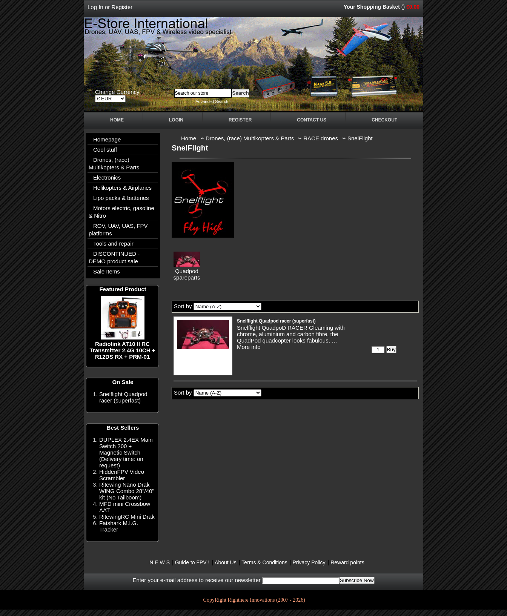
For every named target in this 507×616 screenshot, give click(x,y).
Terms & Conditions (264, 562)
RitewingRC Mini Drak (127, 516)
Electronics (107, 177)
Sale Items (106, 271)
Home (117, 120)
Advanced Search (211, 101)
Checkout (384, 120)
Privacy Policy (308, 562)
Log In (95, 7)
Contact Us (311, 120)
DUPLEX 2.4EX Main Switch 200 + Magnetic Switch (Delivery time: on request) (126, 452)
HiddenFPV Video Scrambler (121, 475)
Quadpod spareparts (187, 274)
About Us (226, 562)
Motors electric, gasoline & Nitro (121, 212)
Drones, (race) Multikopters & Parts (114, 164)
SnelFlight (360, 138)
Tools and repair (113, 243)
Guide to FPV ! (192, 562)
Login (176, 120)
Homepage (107, 139)
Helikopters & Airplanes (122, 187)
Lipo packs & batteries (121, 198)
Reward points (347, 562)
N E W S (159, 562)
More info (249, 347)
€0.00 (412, 7)
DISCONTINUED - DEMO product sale (114, 257)
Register (121, 7)
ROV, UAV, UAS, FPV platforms (118, 230)
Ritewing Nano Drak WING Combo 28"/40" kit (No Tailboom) (126, 491)
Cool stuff (105, 149)
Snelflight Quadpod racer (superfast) (123, 397)
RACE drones (320, 138)
